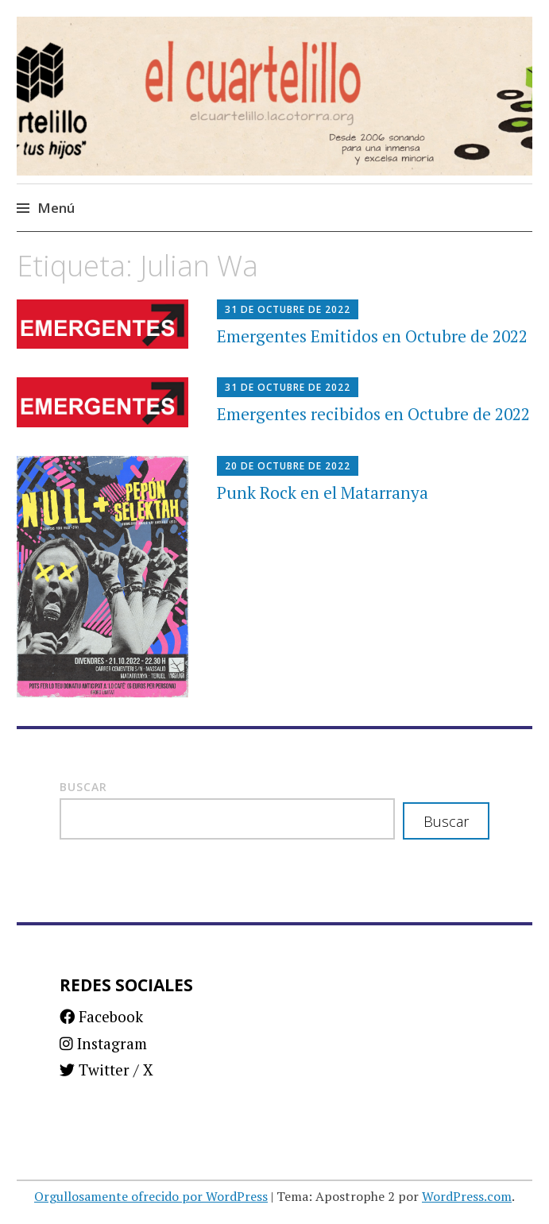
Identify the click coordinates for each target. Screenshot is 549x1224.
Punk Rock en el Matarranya (322, 492)
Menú (56, 208)
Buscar (83, 786)
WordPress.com (467, 1196)
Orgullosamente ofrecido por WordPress (151, 1196)
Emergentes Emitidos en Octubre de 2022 (372, 336)
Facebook (101, 1016)
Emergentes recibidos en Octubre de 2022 (373, 414)
